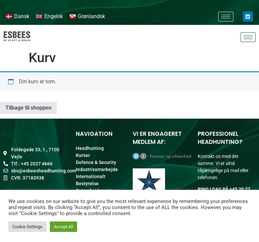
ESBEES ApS (27, 134)
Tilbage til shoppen (28, 108)
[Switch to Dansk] (18, 16)
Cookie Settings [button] (27, 226)
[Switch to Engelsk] (49, 16)
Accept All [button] (63, 226)
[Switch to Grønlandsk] (87, 16)
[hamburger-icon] (225, 17)
